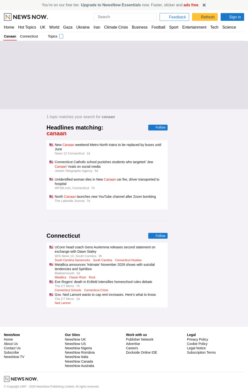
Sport (171, 27)
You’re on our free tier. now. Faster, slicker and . (120, 5)
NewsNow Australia (80, 347)
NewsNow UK (75, 320)
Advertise (133, 325)
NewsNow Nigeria (78, 329)
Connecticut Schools (69, 284)
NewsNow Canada (79, 342)
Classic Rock (79, 272)
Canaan (10, 36)
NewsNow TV (14, 338)
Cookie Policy (197, 325)
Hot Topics (27, 27)
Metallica (61, 272)
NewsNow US (75, 325)
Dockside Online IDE (141, 334)
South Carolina (104, 254)
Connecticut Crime (98, 284)
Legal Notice (196, 329)
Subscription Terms (202, 334)
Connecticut (29, 36)
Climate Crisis (113, 27)
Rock (94, 272)
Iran (95, 27)
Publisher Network (140, 320)
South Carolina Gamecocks (73, 254)
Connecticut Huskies (131, 254)
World (54, 27)
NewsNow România (80, 334)
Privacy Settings (199, 338)
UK (42, 27)
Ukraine (81, 27)
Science (225, 27)
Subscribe (11, 334)
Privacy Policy (197, 320)
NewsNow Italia (76, 338)
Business (137, 27)
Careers (132, 329)
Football (156, 27)
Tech (211, 27)
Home (9, 27)
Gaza (67, 27)
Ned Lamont (63, 297)
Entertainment (191, 27)
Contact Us (12, 329)
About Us (11, 325)
